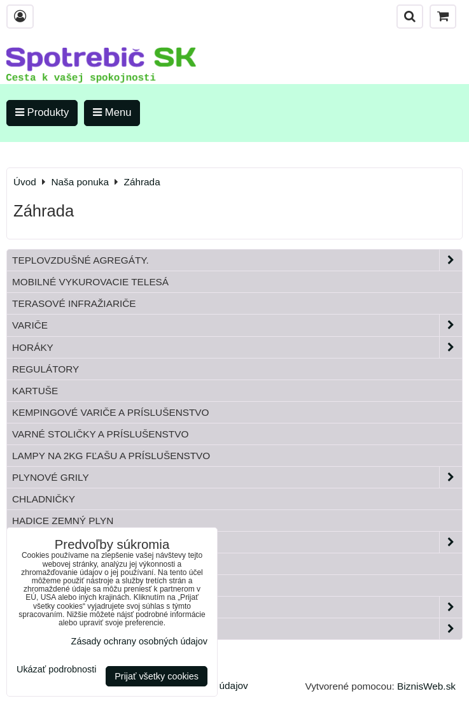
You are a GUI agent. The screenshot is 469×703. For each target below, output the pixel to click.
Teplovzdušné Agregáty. (237, 260)
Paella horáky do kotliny (237, 628)
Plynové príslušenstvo (237, 542)
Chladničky (43, 499)
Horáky (237, 347)
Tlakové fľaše (51, 563)
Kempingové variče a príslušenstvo (110, 412)
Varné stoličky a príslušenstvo (100, 434)
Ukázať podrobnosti (56, 669)
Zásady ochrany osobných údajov (139, 641)
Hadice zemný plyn (62, 520)
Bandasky (39, 585)
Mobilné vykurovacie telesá (90, 281)
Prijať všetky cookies (157, 676)
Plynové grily (237, 477)
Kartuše (35, 390)
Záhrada (237, 607)
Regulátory (45, 369)
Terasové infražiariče (74, 303)
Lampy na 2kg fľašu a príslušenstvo (111, 455)
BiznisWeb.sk (426, 686)
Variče (237, 325)
